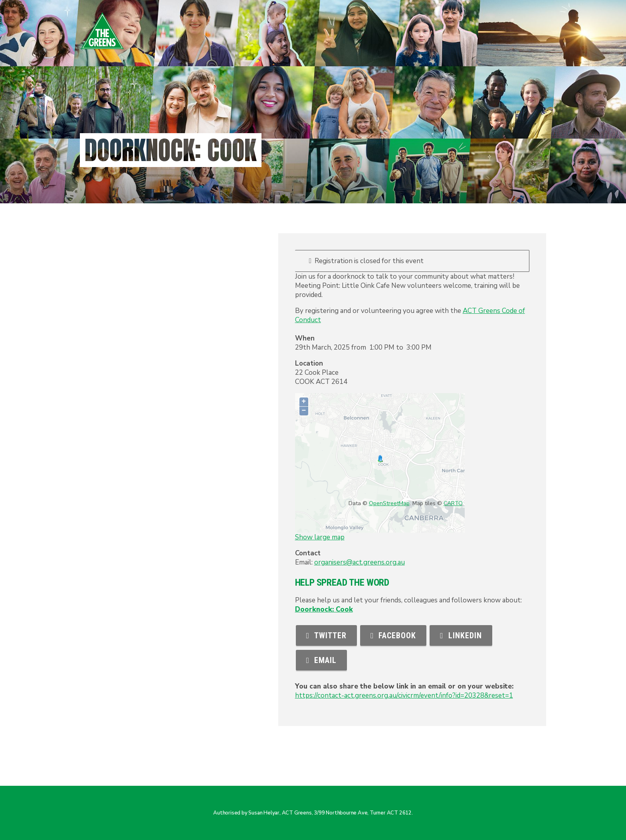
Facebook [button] (393, 635)
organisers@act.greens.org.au (359, 562)
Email (321, 660)
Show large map (320, 537)
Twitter (326, 635)
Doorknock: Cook (324, 609)
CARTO (453, 503)
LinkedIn (460, 635)
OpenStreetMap (389, 503)
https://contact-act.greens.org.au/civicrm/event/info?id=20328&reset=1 (404, 695)
